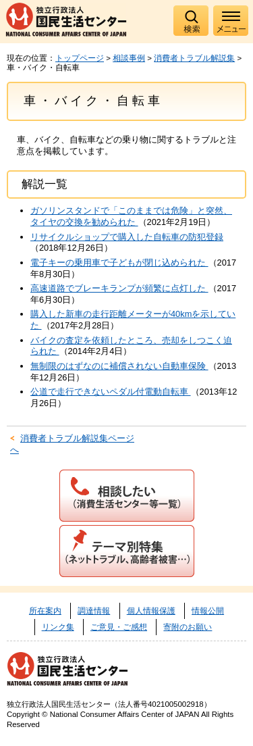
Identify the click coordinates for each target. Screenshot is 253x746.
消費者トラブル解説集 (194, 58)
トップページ (79, 58)
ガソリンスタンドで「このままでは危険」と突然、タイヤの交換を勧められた (131, 216)
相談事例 (129, 58)
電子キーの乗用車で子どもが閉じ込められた (119, 262)
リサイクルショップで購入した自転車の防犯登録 (126, 237)
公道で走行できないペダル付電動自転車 (110, 392)
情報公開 (208, 611)
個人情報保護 (151, 611)
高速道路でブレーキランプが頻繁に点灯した (119, 288)
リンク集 (58, 627)
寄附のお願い (187, 627)
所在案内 (45, 611)
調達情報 (94, 611)
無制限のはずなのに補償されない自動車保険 (119, 366)
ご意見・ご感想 (118, 627)
